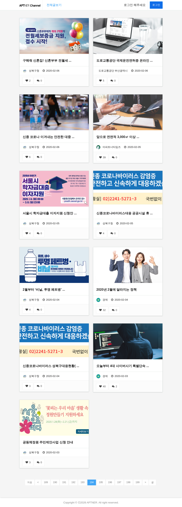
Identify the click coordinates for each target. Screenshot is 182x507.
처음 (29, 482)
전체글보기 (54, 5)
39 (102, 157)
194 (92, 482)
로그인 (156, 4)
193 (82, 482)
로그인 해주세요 (135, 5)
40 (102, 386)
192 (73, 482)
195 (101, 482)
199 (138, 482)
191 (64, 482)
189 (46, 482)
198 (128, 482)
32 (102, 310)
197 (119, 482)
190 (55, 482)
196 (110, 482)
